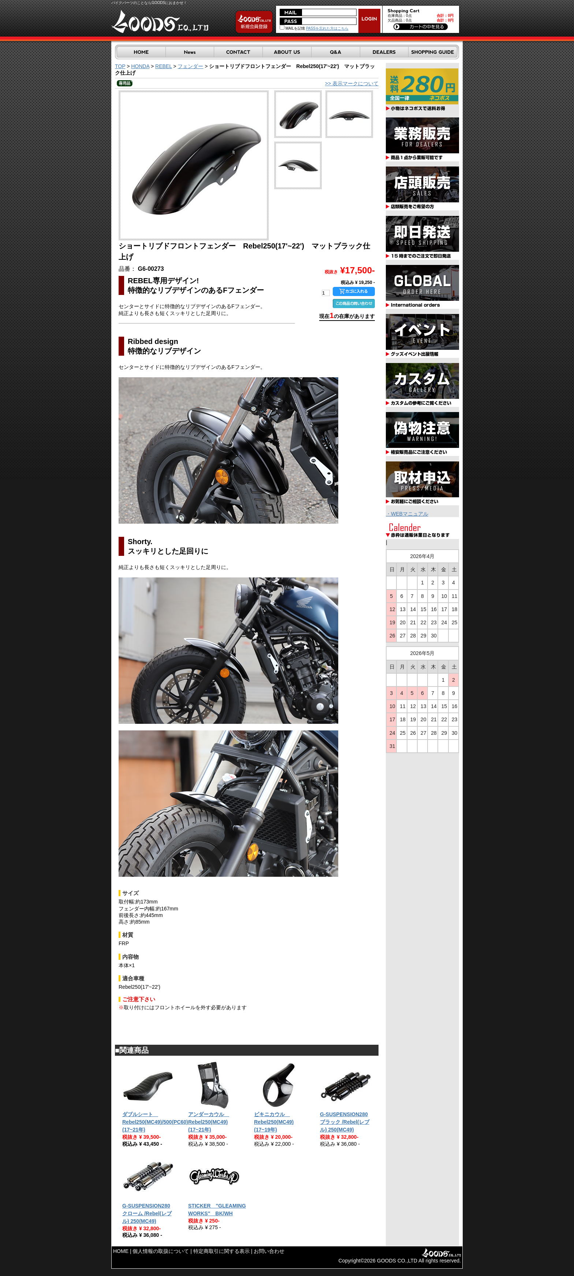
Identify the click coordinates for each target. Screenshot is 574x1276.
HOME (120, 1251)
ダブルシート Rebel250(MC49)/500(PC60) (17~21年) (155, 1122)
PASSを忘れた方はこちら (327, 28)
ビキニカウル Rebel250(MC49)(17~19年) (274, 1122)
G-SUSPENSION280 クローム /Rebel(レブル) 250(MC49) (147, 1213)
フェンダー (190, 66)
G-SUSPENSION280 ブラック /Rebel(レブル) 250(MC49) (344, 1122)
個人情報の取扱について (161, 1251)
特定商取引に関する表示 (221, 1251)
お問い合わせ (269, 1251)
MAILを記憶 (292, 28)
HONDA (140, 66)
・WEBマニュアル (407, 514)
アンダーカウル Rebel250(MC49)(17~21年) (208, 1122)
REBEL (163, 66)
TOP (120, 66)
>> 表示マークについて (352, 83)
